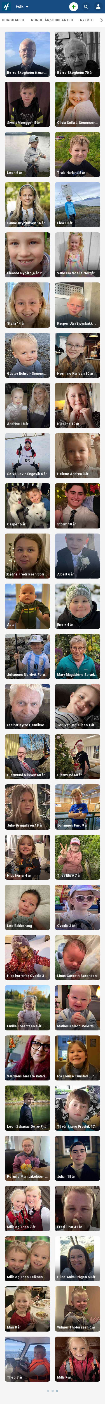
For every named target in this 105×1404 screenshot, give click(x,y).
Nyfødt (87, 20)
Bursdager (13, 20)
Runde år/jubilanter (52, 20)
